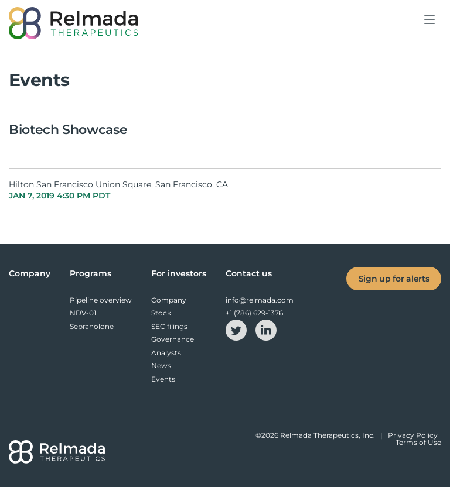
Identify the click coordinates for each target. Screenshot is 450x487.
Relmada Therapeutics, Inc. (327, 435)
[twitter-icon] (237, 329)
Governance (172, 339)
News (161, 365)
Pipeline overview (101, 300)
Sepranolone (92, 326)
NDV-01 (83, 312)
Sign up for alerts (394, 278)
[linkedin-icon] (266, 329)
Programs (90, 273)
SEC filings (169, 326)
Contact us (249, 273)
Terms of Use (418, 442)
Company (29, 273)
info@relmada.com (260, 300)
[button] (430, 28)
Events (163, 379)
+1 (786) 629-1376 (254, 312)
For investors (178, 273)
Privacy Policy (413, 435)
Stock (161, 312)
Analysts (166, 352)
